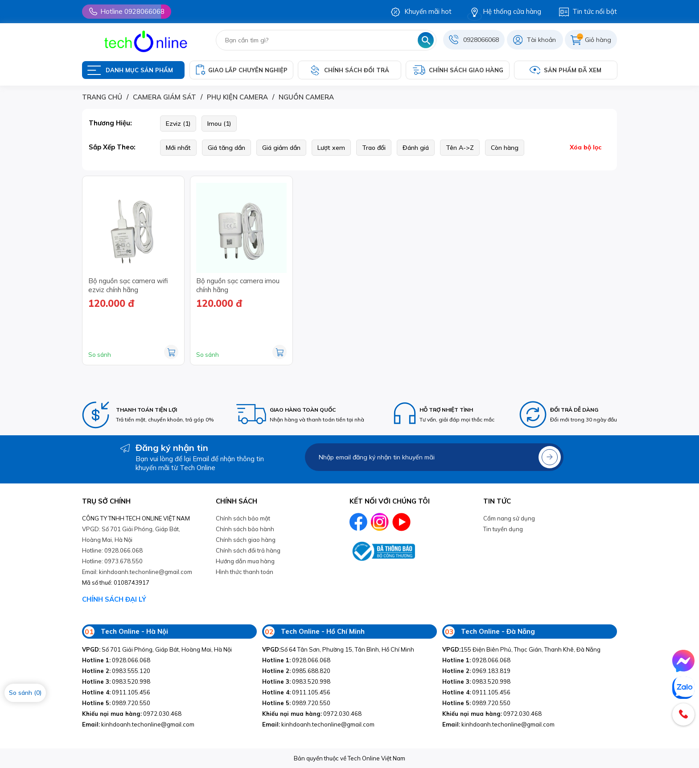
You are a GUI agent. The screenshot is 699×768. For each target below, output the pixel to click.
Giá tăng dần (226, 148)
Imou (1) (219, 124)
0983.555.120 (116, 670)
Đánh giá (416, 148)
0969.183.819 (476, 670)
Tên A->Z (460, 148)
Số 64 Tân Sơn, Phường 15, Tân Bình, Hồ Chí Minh (338, 649)
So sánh (99, 354)
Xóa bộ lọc (585, 147)
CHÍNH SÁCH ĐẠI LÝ (114, 599)
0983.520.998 (116, 681)
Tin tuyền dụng (503, 529)
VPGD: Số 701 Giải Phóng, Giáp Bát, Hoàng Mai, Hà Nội (131, 534)
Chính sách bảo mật (243, 518)
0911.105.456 (116, 692)
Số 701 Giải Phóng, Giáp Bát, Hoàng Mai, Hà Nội (157, 649)
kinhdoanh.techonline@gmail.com (138, 724)
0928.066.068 (116, 660)
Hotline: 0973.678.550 (112, 561)
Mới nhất (178, 148)
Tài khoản (541, 40)
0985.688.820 (296, 670)
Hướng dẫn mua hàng (245, 561)
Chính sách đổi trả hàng (248, 550)
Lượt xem (331, 148)
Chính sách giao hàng (245, 539)
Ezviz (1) (178, 124)
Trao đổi (374, 148)
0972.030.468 (131, 713)
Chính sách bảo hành (245, 529)
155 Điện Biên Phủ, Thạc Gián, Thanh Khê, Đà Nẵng (521, 649)
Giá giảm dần (281, 148)
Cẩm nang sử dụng (509, 518)
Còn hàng (504, 148)
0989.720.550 (116, 702)
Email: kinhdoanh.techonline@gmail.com (137, 571)
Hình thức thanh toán (244, 571)
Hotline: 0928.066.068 (112, 550)
